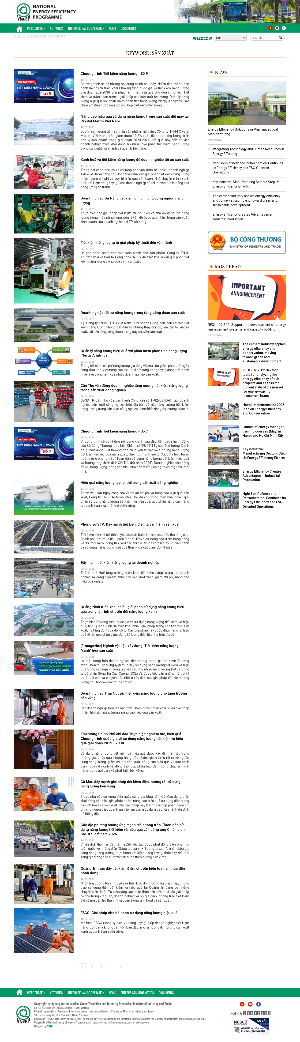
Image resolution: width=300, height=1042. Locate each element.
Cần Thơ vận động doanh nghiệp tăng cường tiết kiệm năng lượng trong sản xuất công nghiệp (134, 388)
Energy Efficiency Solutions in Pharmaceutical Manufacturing (243, 131)
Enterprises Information (137, 992)
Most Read (228, 266)
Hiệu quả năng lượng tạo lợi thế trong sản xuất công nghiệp (129, 483)
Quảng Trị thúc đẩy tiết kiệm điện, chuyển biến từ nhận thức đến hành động (133, 870)
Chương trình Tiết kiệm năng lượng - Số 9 (114, 73)
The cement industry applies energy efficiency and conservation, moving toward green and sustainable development (246, 200)
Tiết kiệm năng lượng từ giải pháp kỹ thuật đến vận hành (126, 243)
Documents (128, 28)
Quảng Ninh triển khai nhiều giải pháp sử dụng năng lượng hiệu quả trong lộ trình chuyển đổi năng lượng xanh (132, 609)
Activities (56, 28)
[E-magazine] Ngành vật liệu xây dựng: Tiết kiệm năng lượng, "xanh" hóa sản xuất (130, 648)
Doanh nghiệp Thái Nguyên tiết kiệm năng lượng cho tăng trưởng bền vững (134, 695)
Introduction (36, 28)
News (112, 28)
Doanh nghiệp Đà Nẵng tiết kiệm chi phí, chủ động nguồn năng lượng (132, 200)
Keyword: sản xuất (150, 53)
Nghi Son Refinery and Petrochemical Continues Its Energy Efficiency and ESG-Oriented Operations (248, 167)
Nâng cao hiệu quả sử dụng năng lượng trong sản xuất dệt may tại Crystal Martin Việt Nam (135, 118)
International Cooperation (86, 28)
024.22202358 (202, 38)
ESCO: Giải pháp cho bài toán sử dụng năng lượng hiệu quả (129, 913)
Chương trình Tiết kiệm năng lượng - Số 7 (114, 431)
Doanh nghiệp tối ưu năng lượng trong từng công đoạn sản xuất (133, 313)
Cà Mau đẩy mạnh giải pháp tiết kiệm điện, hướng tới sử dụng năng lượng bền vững (130, 784)
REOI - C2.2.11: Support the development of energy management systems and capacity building (247, 327)
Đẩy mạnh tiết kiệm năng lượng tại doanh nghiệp (120, 562)
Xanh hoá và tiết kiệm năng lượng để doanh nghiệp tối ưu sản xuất (135, 160)
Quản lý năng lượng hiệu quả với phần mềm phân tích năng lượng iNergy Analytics (134, 353)
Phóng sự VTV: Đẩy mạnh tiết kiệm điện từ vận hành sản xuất (130, 524)
